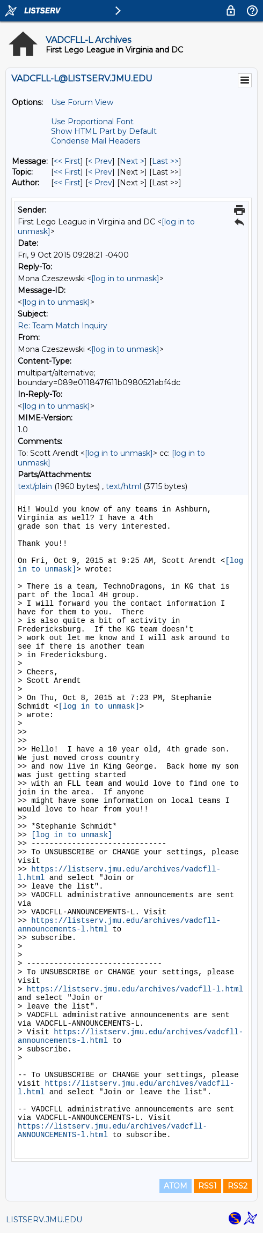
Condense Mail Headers (95, 141)
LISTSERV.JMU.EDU (44, 1219)
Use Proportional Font (92, 121)
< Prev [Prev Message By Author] (100, 182)
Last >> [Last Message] (165, 161)
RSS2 (237, 1186)
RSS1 (207, 1186)
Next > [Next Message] (132, 161)
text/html (123, 486)
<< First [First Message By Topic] (67, 172)
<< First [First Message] (67, 161)
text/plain (35, 486)
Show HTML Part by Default (104, 131)
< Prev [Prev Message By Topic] (100, 172)
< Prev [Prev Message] (100, 161)
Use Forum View (82, 102)
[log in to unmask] (125, 278)
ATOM (175, 1186)
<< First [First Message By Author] (67, 182)
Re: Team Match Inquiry (62, 325)
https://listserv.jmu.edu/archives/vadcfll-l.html (135, 989)
